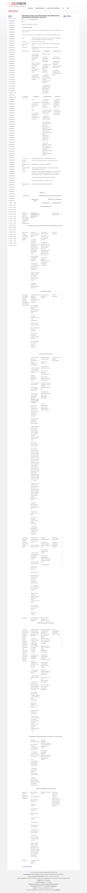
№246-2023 (12, 142)
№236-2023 (12, 166)
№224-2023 (12, 193)
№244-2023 (12, 146)
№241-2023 (12, 153)
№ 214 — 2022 (12, 216)
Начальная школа (34, 19)
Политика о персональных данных (36, 884)
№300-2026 (12, 20)
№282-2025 (12, 61)
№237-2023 (12, 164)
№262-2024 (12, 106)
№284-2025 (12, 56)
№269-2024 (12, 90)
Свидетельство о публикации (53, 8)
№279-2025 (12, 68)
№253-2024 (12, 126)
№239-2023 (12, 160)
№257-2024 (12, 117)
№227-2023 (12, 182)
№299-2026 (12, 23)
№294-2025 (12, 34)
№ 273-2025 (12, 81)
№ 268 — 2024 (12, 92)
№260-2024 (12, 110)
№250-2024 (12, 133)
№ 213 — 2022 (12, 218)
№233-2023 (12, 173)
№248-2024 (12, 137)
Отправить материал (13, 11)
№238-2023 (12, 162)
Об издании (30, 8)
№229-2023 (12, 184)
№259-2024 (12, 112)
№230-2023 (12, 180)
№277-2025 (12, 72)
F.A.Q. (63, 8)
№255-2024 (12, 121)
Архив (68, 8)
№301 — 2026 (12, 18)
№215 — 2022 (12, 214)
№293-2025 (12, 36)
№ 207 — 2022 (12, 229)
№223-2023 (12, 196)
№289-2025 (12, 45)
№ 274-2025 (12, 79)
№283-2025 (12, 59)
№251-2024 (12, 130)
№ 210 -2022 (12, 225)
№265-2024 (12, 99)
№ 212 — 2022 (12, 220)
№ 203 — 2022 (12, 238)
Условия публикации (39, 8)
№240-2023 (12, 155)
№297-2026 (12, 27)
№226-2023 (12, 189)
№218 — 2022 (12, 209)
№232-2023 (12, 175)
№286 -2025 (12, 52)
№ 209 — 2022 (12, 227)
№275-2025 (12, 77)
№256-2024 (12, 119)
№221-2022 (12, 200)
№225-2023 (12, 191)
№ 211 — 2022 (12, 223)
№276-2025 (12, 74)
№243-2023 (12, 148)
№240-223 (11, 157)
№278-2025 (12, 70)
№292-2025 (12, 38)
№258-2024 (12, 115)
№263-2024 (12, 103)
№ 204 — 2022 (12, 236)
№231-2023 (12, 178)
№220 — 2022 (12, 202)
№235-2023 (12, 169)
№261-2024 (12, 108)
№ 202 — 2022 (12, 241)
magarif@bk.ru (53, 886)
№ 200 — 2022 (12, 243)
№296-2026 (12, 29)
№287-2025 (12, 50)
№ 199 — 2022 (12, 245)
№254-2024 (12, 124)
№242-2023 (12, 151)
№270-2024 (12, 88)
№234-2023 (12, 171)
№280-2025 (12, 65)
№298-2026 (12, 25)
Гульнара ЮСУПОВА (27, 866)
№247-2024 (12, 139)
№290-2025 (12, 43)
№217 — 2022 (12, 207)
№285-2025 (12, 54)
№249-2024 (12, 135)
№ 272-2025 (12, 86)
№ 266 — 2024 (12, 97)
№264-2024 (12, 101)
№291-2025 (12, 41)
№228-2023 (12, 187)
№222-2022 (12, 198)
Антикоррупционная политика (51, 884)
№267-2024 (12, 95)
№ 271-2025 (12, 83)
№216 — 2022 (12, 211)
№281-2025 (12, 63)
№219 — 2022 (12, 205)
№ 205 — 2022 (12, 234)
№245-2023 (12, 144)
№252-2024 (12, 128)
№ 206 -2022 (12, 232)
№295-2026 (12, 32)
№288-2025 (12, 47)
